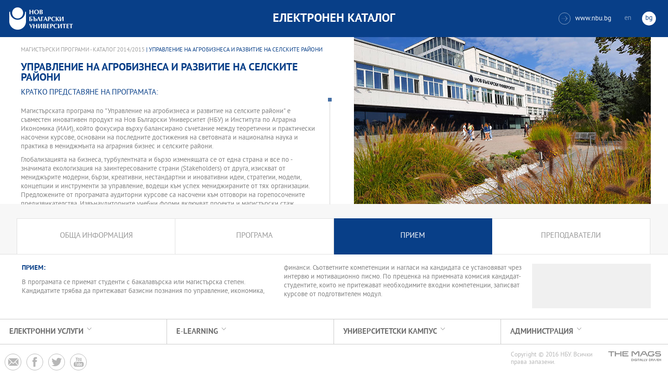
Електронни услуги (46, 332)
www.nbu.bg (585, 19)
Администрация (541, 332)
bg (649, 18)
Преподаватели (571, 236)
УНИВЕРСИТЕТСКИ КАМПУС (390, 332)
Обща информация (96, 236)
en (627, 18)
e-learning (197, 332)
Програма (254, 236)
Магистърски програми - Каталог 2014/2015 (83, 50)
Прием (412, 236)
